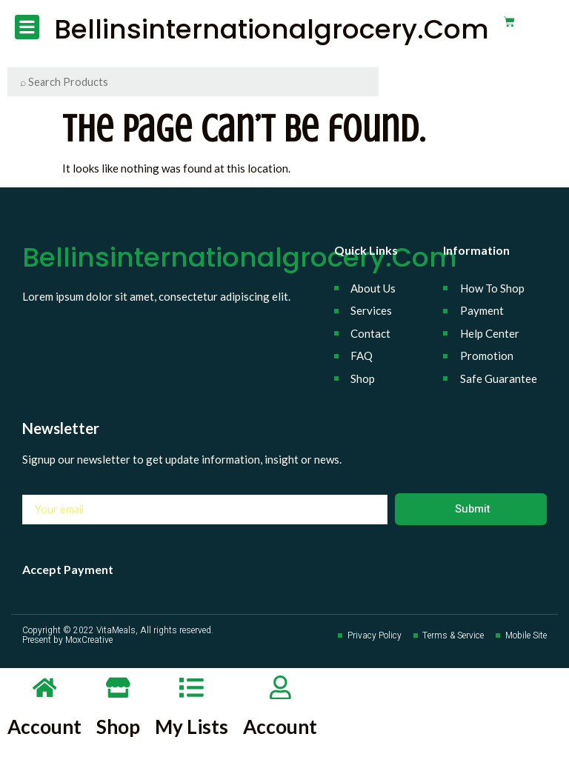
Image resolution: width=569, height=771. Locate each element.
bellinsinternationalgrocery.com (266, 29)
